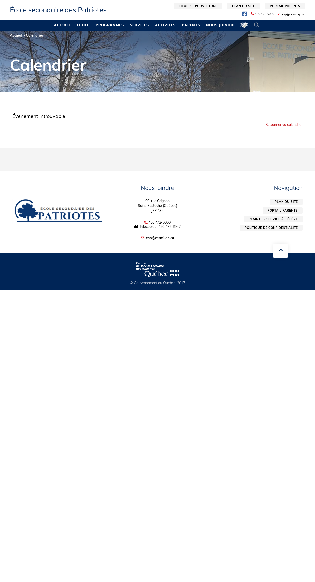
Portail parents (285, 6)
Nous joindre (221, 25)
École (83, 25)
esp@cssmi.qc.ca (293, 14)
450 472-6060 (264, 13)
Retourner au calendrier (284, 125)
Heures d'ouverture (198, 6)
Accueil (62, 25)
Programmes (110, 25)
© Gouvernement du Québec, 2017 (157, 283)
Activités (165, 25)
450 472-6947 (169, 226)
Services (139, 25)
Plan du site (243, 6)
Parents (191, 25)
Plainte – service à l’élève (273, 219)
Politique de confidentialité (271, 228)
